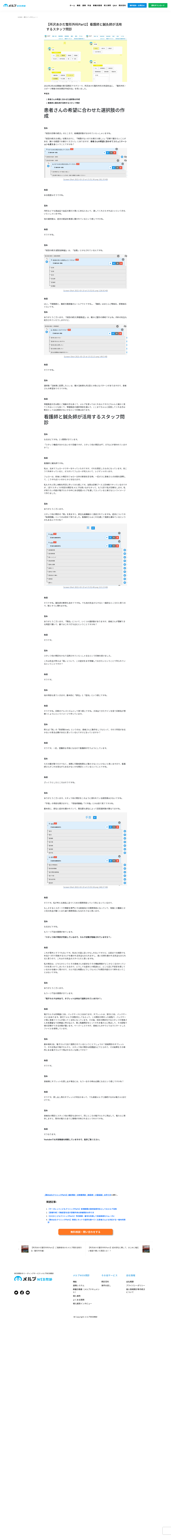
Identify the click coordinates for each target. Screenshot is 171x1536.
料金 (89, 5)
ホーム (72, 5)
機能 (78, 5)
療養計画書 (97, 5)
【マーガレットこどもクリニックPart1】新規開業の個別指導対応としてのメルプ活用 (82, 1209)
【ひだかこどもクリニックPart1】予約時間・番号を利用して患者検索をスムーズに (81, 1216)
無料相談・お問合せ (137, 5)
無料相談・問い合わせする (85, 1232)
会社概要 (130, 1281)
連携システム (78, 1285)
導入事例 (107, 5)
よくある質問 (78, 1299)
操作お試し (106, 1285)
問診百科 (122, 5)
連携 (84, 5)
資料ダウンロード (158, 5)
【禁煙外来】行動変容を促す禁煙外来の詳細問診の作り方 (71, 1212)
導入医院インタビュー (82, 1303)
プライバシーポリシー (135, 1285)
